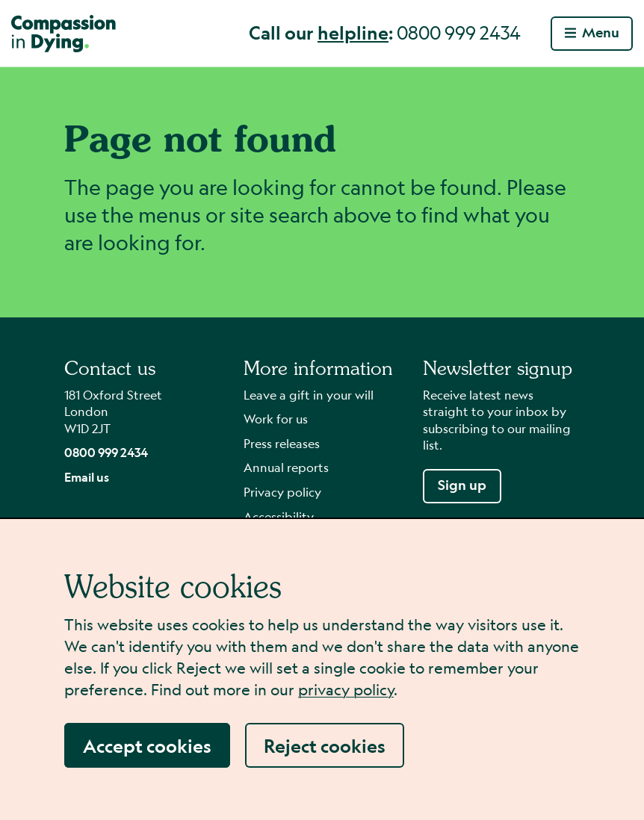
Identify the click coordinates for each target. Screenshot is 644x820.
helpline (353, 32)
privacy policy (346, 689)
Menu (592, 32)
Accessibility (279, 516)
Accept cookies (147, 745)
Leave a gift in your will (309, 395)
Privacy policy (282, 492)
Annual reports (286, 467)
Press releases (282, 443)
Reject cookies (325, 745)
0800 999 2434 (106, 452)
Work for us (276, 418)
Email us (86, 477)
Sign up (462, 485)
